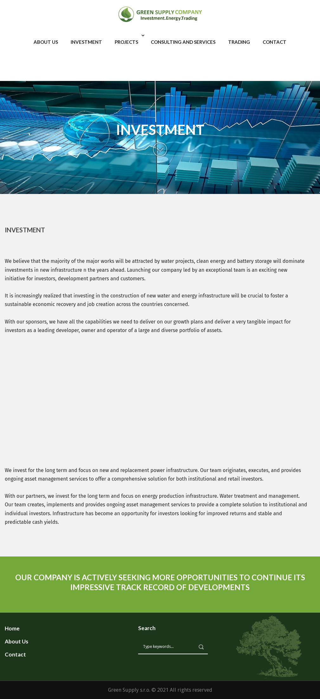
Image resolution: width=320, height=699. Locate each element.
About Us (46, 42)
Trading (239, 42)
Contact (274, 42)
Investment (86, 42)
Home (12, 628)
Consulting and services (183, 42)
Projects (126, 42)
